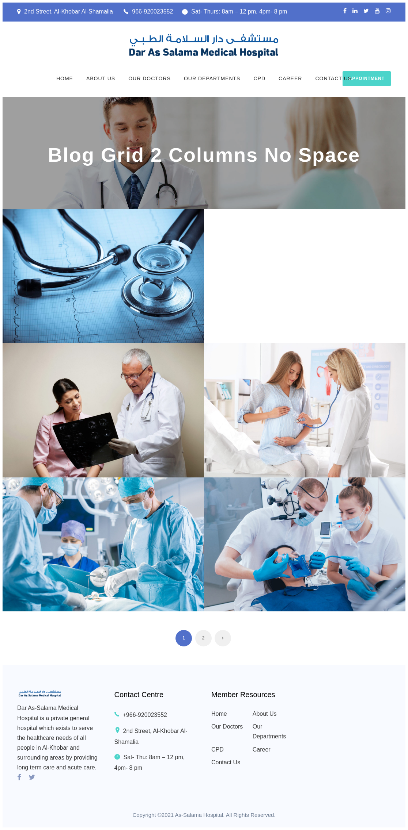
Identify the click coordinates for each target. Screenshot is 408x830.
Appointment (367, 78)
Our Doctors (149, 78)
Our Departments (212, 78)
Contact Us (333, 78)
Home (64, 78)
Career (290, 78)
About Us (100, 78)
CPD (259, 78)
